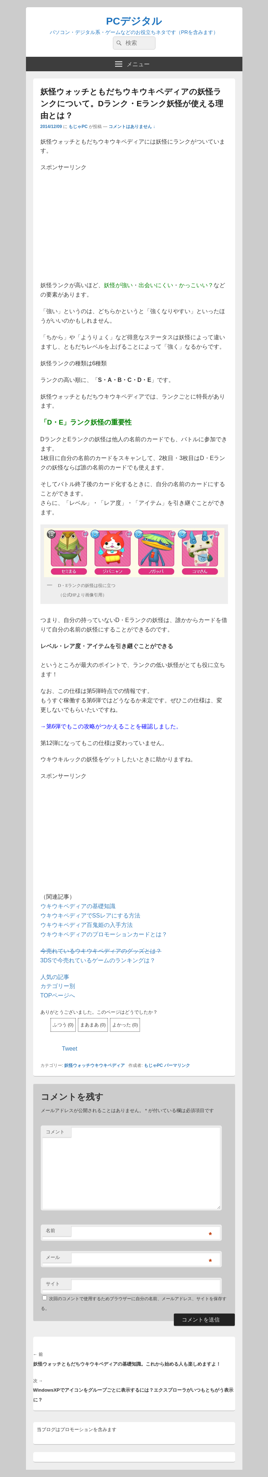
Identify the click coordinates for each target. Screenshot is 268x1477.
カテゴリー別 (57, 986)
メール (53, 1257)
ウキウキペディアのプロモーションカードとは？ (103, 934)
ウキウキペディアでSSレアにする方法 (90, 915)
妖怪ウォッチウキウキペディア (94, 1065)
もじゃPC (78, 126)
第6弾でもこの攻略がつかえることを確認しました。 (114, 726)
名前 (50, 1230)
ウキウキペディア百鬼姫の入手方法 (86, 925)
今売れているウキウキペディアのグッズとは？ (101, 951)
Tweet (70, 1049)
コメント (55, 1132)
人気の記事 (54, 977)
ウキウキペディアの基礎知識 (77, 906)
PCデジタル (134, 21)
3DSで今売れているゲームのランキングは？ (97, 960)
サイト (53, 1283)
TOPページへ (57, 995)
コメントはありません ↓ (132, 126)
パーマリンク (177, 1065)
